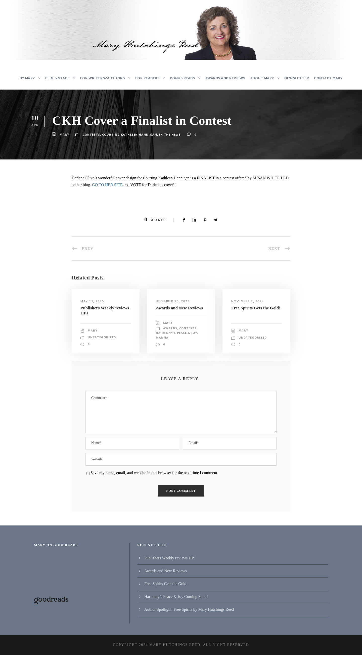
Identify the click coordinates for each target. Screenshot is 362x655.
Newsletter (297, 78)
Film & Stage (59, 78)
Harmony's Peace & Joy (176, 332)
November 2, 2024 (248, 301)
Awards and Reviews (226, 78)
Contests (90, 134)
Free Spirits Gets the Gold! (255, 308)
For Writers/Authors (102, 78)
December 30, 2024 (174, 301)
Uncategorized (101, 344)
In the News (166, 134)
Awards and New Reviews (179, 308)
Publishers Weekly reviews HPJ (169, 558)
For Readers (146, 78)
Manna (161, 337)
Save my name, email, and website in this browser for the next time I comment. (154, 473)
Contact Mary (327, 78)
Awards (170, 328)
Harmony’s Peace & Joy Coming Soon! (176, 596)
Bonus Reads (183, 78)
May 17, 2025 (92, 301)
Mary (64, 134)
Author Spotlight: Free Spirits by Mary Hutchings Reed (189, 609)
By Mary (28, 78)
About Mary (263, 78)
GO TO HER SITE (107, 185)
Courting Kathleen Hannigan (127, 134)
